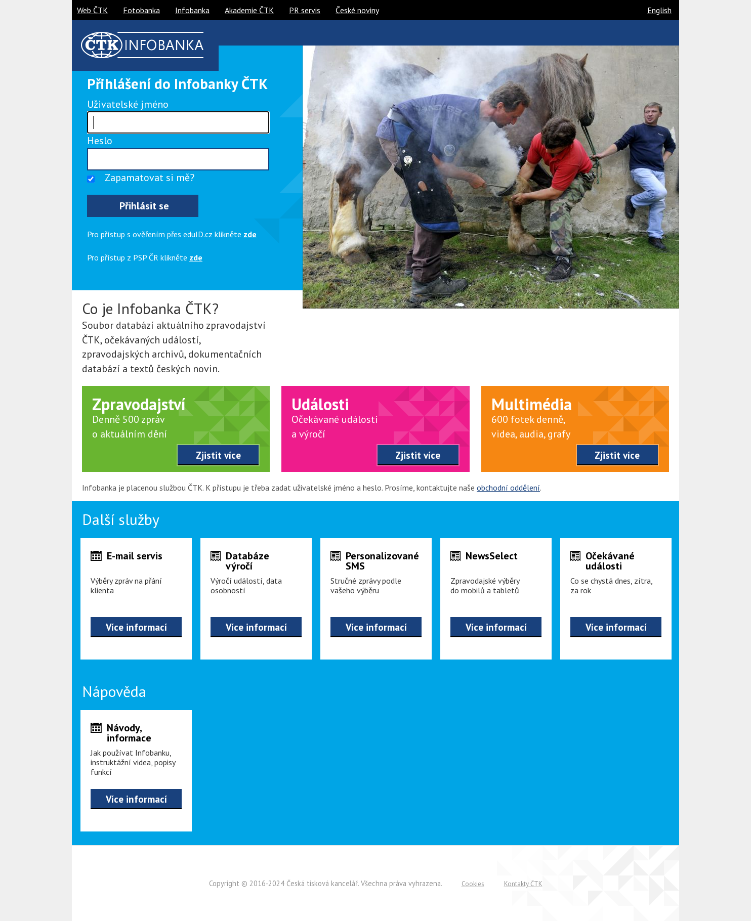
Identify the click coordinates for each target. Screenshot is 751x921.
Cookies (473, 884)
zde (250, 234)
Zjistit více (218, 455)
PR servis (304, 10)
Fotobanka (141, 10)
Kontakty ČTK (523, 884)
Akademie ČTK (249, 10)
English (659, 10)
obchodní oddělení (508, 488)
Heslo (99, 140)
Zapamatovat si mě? (149, 177)
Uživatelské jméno (128, 104)
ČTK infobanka (142, 45)
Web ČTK (92, 10)
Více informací (136, 627)
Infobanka (192, 10)
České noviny (357, 10)
